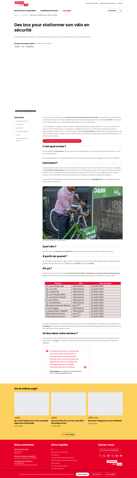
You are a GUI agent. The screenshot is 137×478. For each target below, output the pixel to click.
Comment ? (20, 125)
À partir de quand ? (22, 132)
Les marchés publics (57, 469)
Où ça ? (18, 135)
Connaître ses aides (92, 3)
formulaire (46, 326)
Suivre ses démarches (107, 3)
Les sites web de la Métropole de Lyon (62, 458)
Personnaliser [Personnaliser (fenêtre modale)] (110, 474)
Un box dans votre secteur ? (22, 139)
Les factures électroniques (59, 466)
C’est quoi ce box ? (22, 121)
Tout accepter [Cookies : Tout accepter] (82, 474)
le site (56, 341)
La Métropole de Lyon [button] (50, 10)
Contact (120, 3)
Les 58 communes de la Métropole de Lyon (64, 460)
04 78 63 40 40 (19, 463)
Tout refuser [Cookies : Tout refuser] (96, 474)
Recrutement (55, 455)
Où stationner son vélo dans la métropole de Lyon (63, 141)
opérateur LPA (97, 179)
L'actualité (66, 10)
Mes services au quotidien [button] (25, 10)
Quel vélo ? (19, 128)
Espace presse (55, 463)
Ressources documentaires (59, 452)
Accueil (16, 15)
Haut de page (68, 434)
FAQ (52, 449)
